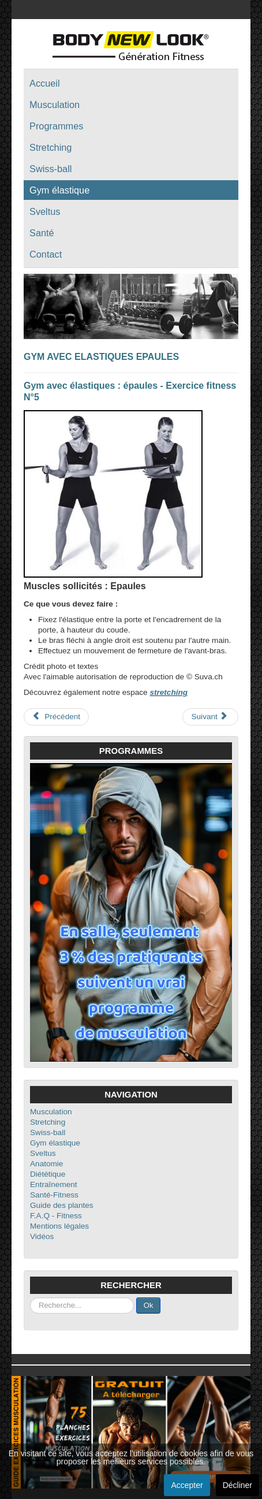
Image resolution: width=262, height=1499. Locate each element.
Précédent (56, 716)
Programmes (56, 126)
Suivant (209, 716)
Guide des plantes (61, 1205)
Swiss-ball (50, 168)
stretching (168, 692)
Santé (41, 233)
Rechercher (30, 1297)
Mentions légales (59, 1226)
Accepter (187, 1485)
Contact (45, 254)
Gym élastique (59, 190)
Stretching (50, 147)
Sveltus (45, 211)
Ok (149, 1305)
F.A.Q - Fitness (56, 1215)
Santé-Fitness (54, 1195)
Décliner (237, 1485)
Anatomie (46, 1163)
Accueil (44, 83)
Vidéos (42, 1236)
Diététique (47, 1174)
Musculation (54, 104)
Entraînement (53, 1184)
